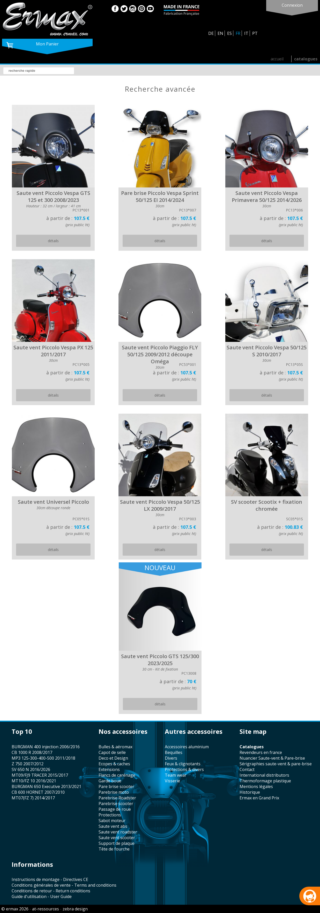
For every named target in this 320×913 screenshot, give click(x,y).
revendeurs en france (261, 752)
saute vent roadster (118, 832)
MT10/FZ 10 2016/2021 (34, 781)
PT (255, 33)
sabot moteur (112, 820)
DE (211, 33)
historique (250, 792)
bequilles (173, 752)
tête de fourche (114, 849)
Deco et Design (113, 758)
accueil (277, 59)
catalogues (305, 59)
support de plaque (117, 843)
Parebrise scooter (116, 803)
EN (220, 33)
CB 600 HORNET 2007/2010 (38, 792)
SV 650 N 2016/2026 (31, 769)
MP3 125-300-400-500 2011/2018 (43, 758)
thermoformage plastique (265, 781)
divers (171, 758)
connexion (292, 5)
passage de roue (115, 809)
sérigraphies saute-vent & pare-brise (276, 764)
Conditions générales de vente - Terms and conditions (64, 885)
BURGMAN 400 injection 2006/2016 (46, 747)
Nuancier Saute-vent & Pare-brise (272, 758)
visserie (172, 781)
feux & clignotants (182, 764)
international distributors (264, 775)
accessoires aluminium (187, 747)
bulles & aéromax (115, 747)
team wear (176, 775)
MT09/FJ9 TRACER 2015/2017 (40, 775)
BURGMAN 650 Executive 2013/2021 (46, 786)
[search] (38, 70)
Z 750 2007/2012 (27, 764)
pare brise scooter (116, 786)
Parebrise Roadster (117, 798)
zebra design (75, 909)
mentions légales (256, 786)
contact (247, 769)
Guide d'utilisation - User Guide (42, 896)
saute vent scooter (117, 837)
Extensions (109, 769)
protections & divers (184, 769)
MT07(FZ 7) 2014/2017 (33, 798)
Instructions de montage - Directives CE (50, 879)
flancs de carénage (117, 775)
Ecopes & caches (114, 764)
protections (110, 815)
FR (238, 33)
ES (229, 33)
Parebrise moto (114, 792)
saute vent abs (113, 826)
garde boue (110, 781)
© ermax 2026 (14, 909)
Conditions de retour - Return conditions (51, 891)
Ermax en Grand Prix (259, 798)
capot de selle (112, 752)
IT (246, 33)
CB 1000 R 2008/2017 (32, 752)
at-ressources (45, 909)
